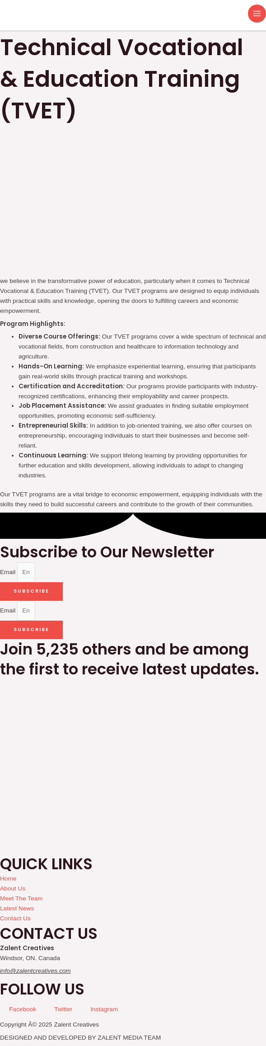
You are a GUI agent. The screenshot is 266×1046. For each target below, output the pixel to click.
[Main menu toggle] (257, 14)
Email (8, 572)
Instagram (104, 1009)
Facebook (22, 1009)
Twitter (63, 1009)
